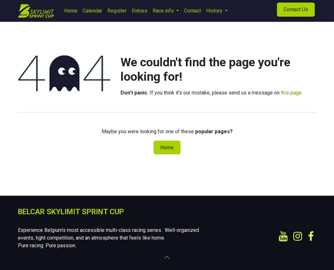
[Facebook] (311, 236)
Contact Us (296, 9)
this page (291, 93)
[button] (167, 257)
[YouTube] (283, 236)
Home (167, 147)
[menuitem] (71, 10)
